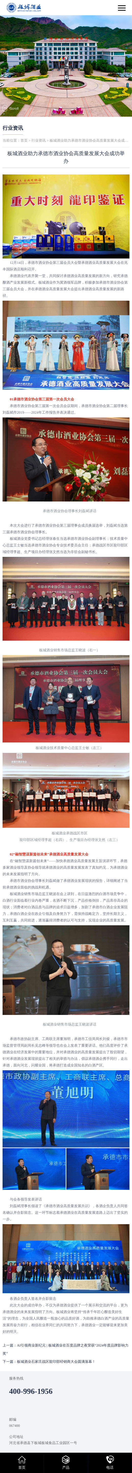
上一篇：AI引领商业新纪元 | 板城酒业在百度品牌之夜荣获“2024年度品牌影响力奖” (65, 1350)
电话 (109, 1468)
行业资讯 (13, 128)
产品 (65, 1468)
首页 (24, 141)
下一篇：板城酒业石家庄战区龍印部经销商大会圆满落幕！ (49, 1362)
